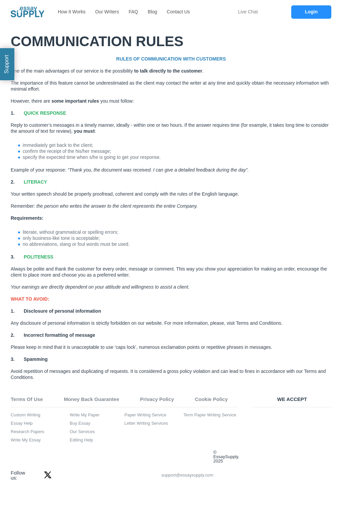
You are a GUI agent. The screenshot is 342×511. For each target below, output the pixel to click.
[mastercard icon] (309, 419)
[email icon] (107, 475)
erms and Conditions (259, 323)
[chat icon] (232, 11)
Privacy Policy (157, 399)
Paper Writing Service (145, 415)
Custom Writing (25, 415)
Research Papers (27, 431)
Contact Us (178, 11)
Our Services (82, 431)
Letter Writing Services (146, 423)
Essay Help (22, 423)
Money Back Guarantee (91, 399)
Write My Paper (85, 415)
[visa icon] (275, 419)
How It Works (72, 11)
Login (311, 11)
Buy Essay (80, 423)
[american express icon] (275, 438)
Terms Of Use (27, 399)
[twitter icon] (48, 475)
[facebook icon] (34, 475)
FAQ (133, 11)
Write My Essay (26, 440)
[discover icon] (309, 438)
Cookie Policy (211, 399)
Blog (152, 11)
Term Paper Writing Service (209, 415)
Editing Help (81, 440)
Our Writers (107, 11)
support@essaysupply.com (135, 475)
